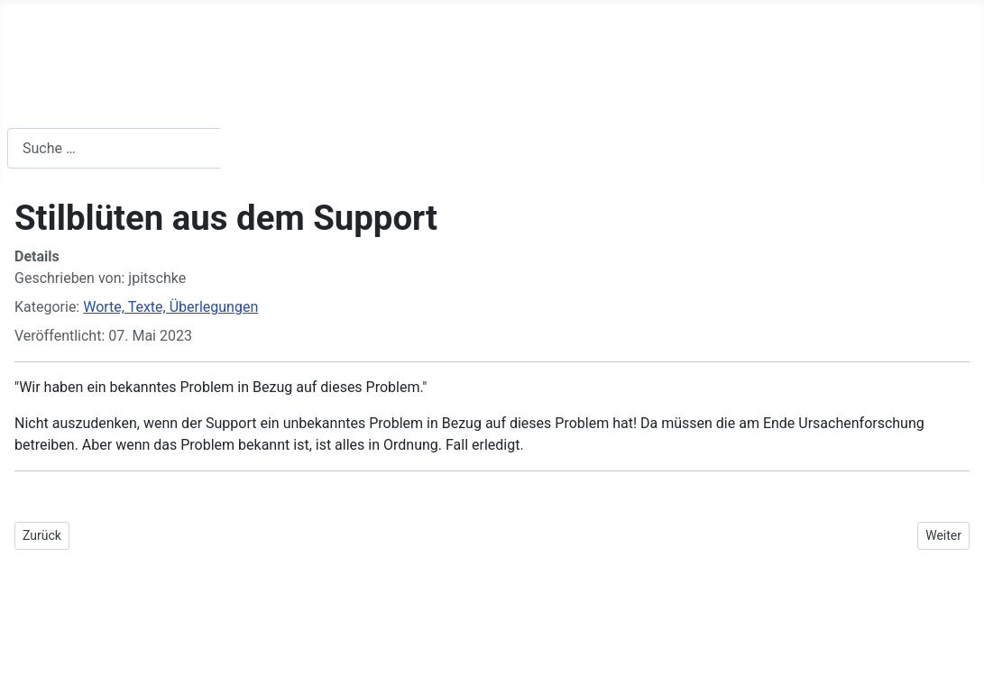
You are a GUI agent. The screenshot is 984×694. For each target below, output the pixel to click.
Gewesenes (698, 101)
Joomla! (33, 646)
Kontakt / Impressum (537, 101)
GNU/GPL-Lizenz (232, 646)
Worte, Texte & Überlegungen (315, 101)
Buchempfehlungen (99, 101)
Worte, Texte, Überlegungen (170, 306)
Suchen (262, 148)
